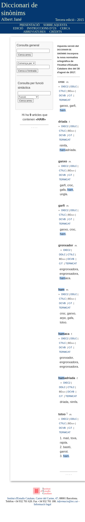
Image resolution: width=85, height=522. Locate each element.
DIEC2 (64, 86)
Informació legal (42, 504)
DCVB (63, 95)
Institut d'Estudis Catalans (21, 498)
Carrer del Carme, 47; (47, 498)
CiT (70, 95)
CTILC (62, 91)
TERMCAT (65, 100)
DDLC (73, 86)
